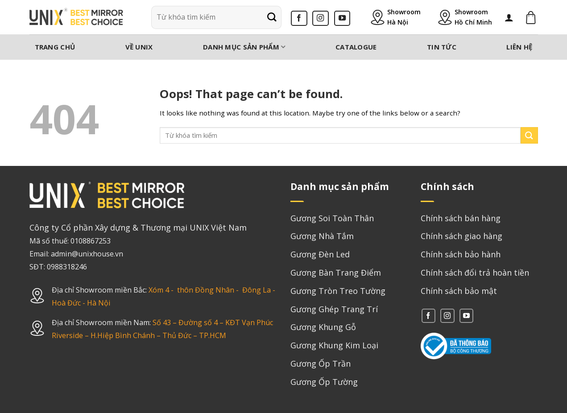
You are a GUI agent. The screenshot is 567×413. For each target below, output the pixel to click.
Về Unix (139, 46)
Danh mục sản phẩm (244, 46)
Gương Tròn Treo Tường (337, 290)
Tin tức (441, 46)
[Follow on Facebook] (299, 18)
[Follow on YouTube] (342, 18)
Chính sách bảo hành (461, 254)
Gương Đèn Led (320, 254)
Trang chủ (55, 46)
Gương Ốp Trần (320, 363)
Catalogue (356, 46)
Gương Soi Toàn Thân (332, 218)
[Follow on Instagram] (320, 18)
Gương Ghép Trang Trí (334, 309)
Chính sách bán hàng (461, 218)
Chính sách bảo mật (459, 290)
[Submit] (271, 17)
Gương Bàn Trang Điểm (335, 272)
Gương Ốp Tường (324, 381)
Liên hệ (519, 46)
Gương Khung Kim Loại (334, 345)
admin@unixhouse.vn (87, 254)
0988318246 (67, 267)
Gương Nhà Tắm (322, 236)
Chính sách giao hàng (461, 236)
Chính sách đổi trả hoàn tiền (475, 272)
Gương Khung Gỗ (323, 327)
